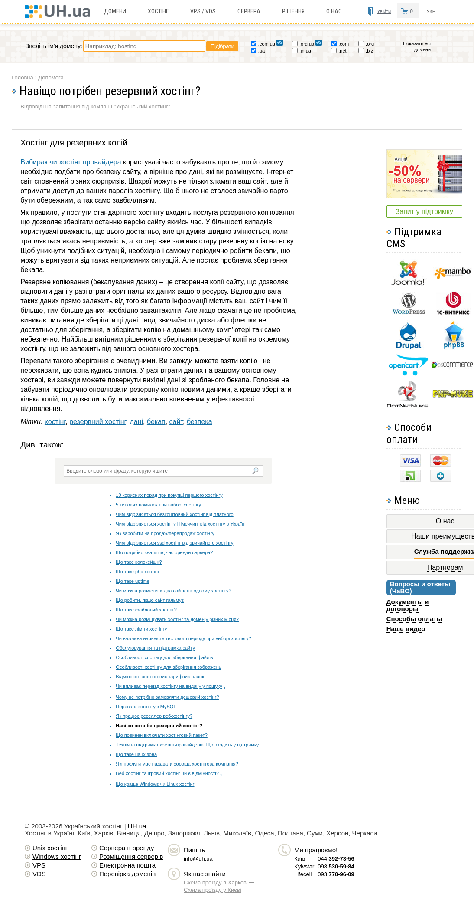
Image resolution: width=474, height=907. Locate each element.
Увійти (384, 11)
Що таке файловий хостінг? (146, 609)
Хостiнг (158, 11)
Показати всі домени (417, 46)
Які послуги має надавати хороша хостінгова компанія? (177, 763)
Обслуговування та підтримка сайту (155, 648)
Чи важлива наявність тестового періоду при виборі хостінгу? (183, 638)
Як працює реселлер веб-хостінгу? (154, 716)
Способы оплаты (414, 618)
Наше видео (405, 628)
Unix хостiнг (50, 847)
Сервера (248, 11)
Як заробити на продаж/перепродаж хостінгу (165, 533)
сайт (176, 421)
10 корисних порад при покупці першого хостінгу (169, 495)
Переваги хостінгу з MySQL (146, 706)
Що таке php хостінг (137, 571)
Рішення (293, 11)
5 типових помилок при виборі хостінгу (158, 504)
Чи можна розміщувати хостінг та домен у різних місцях (177, 619)
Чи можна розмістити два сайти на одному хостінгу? (173, 590)
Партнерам (445, 567)
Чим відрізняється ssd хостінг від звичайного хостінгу (174, 543)
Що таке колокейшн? (139, 562)
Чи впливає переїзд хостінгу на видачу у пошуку (169, 686)
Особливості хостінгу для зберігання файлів (164, 657)
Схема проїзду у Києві (212, 890)
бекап (156, 421)
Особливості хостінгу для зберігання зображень (168, 667)
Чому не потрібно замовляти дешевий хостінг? (167, 697)
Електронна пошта (127, 865)
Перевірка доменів (127, 873)
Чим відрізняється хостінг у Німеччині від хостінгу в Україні (180, 523)
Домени (115, 11)
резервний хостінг (97, 421)
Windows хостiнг (56, 856)
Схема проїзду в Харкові (216, 882)
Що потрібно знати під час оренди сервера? (164, 552)
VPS (38, 865)
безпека (199, 421)
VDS (39, 873)
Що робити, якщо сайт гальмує (150, 600)
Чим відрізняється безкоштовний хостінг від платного (174, 514)
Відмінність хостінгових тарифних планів (160, 676)
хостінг (55, 421)
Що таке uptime (132, 581)
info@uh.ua (198, 858)
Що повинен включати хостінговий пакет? (161, 735)
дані (136, 421)
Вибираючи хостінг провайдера (70, 162)
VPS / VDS (203, 11)
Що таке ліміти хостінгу (141, 628)
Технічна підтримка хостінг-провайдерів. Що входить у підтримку (187, 744)
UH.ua (137, 826)
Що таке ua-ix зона (136, 754)
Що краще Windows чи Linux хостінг (155, 784)
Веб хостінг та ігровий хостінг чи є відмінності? (167, 773)
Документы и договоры (407, 605)
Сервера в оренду (126, 847)
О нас (334, 11)
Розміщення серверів (131, 856)
